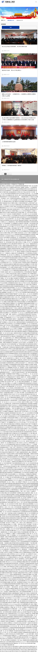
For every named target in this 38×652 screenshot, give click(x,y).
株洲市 (10, 649)
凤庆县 (26, 648)
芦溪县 (5, 646)
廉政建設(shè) (10, 20)
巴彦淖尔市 (17, 651)
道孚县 (8, 648)
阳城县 (32, 649)
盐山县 (12, 648)
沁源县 (28, 649)
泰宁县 (6, 649)
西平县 (27, 646)
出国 (31, 651)
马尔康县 (20, 646)
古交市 (3, 649)
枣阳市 (12, 651)
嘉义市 (35, 646)
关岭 (3, 651)
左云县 (9, 651)
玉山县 (12, 646)
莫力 (29, 651)
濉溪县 (17, 649)
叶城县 (22, 651)
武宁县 (1, 646)
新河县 (34, 651)
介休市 (21, 649)
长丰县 (5, 648)
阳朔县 (16, 646)
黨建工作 (3, 20)
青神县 (33, 648)
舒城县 (13, 649)
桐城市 (31, 646)
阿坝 (30, 648)
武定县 (24, 646)
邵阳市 (25, 651)
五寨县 (19, 648)
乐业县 (1, 648)
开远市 (8, 646)
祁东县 (5, 651)
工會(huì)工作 (19, 20)
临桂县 (16, 648)
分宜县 (23, 648)
